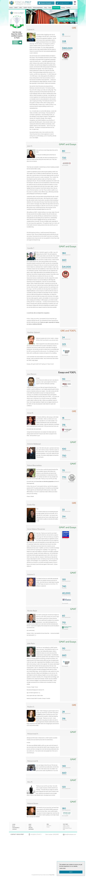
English (75, 2)
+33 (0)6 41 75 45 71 (64, 3)
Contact (68, 7)
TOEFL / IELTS (27, 7)
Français (75, 4)
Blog (45, 7)
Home (11, 7)
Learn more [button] (62, 868)
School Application (38, 7)
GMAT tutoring (66, 827)
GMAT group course (67, 828)
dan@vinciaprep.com (70, 834)
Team (49, 7)
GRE (20, 7)
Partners (31, 829)
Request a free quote (46, 3)
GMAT (16, 7)
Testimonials (56, 7)
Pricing (63, 7)
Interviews (49, 825)
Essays (48, 827)
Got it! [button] (70, 872)
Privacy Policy (51, 874)
